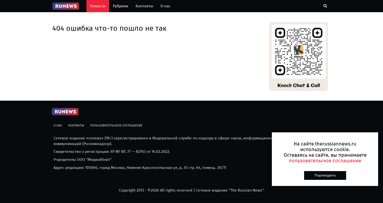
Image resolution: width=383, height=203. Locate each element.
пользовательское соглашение (325, 161)
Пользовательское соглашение (116, 125)
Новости (98, 6)
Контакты (144, 6)
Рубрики (120, 6)
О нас (165, 6)
